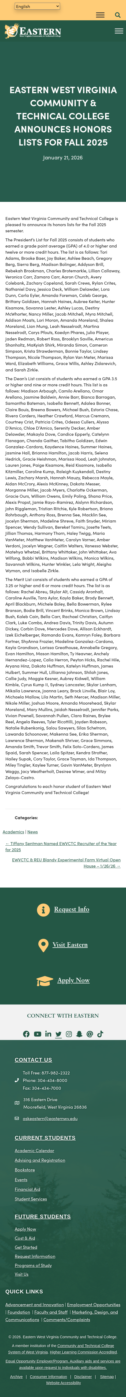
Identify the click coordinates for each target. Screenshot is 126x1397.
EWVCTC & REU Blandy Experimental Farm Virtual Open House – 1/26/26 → (66, 863)
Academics (13, 831)
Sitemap (107, 1377)
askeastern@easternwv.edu (50, 1118)
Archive (16, 1377)
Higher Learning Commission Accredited (83, 1352)
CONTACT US (33, 1060)
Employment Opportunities (93, 1304)
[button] (118, 15)
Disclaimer (83, 1377)
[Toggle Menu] (100, 14)
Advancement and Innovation (34, 1304)
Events (21, 1179)
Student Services (31, 1198)
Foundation (19, 1312)
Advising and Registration (40, 1160)
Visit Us (21, 1274)
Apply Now (25, 1229)
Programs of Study (33, 1265)
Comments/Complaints (66, 1319)
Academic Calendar (34, 1150)
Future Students (43, 1216)
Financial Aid (27, 1189)
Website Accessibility (63, 1383)
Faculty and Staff (51, 1312)
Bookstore (25, 1169)
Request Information (35, 1256)
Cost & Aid (25, 1238)
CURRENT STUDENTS (45, 1138)
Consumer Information (48, 1377)
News (32, 831)
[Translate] (37, 6)
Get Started (26, 1247)
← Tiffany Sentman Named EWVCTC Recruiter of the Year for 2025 (61, 846)
